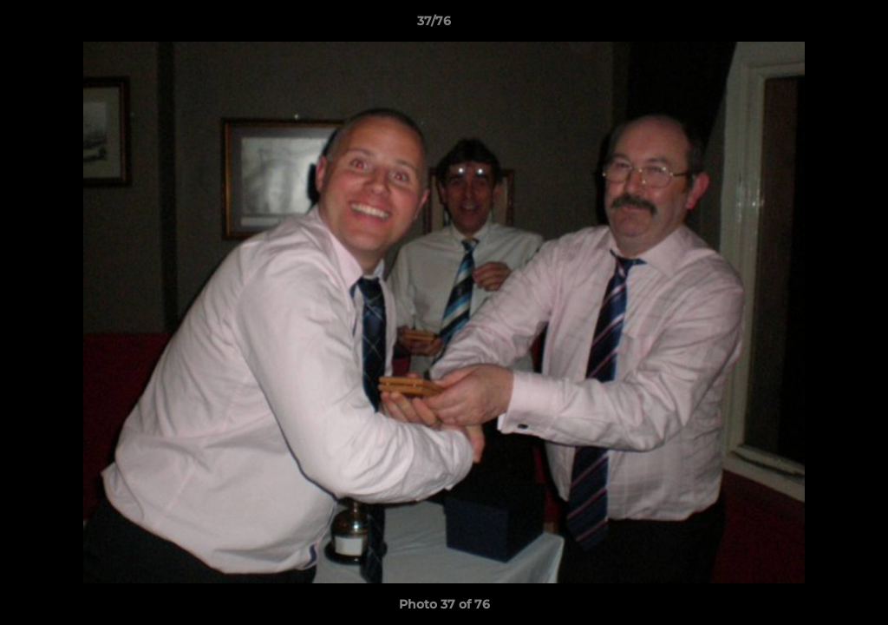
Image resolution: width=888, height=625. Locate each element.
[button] (815, 25)
